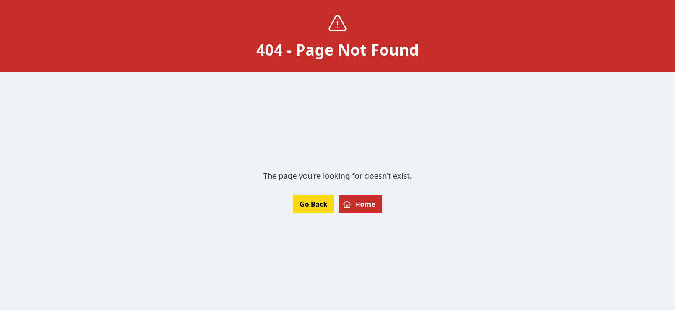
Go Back (313, 204)
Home (359, 204)
